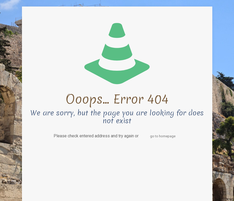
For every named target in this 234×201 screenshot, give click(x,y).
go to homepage (162, 136)
